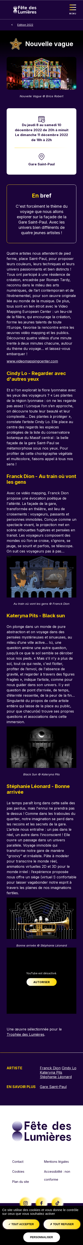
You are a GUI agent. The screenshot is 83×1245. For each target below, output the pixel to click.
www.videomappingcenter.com (32, 361)
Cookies (18, 1171)
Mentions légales (56, 1161)
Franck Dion (50, 1068)
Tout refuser (61, 1224)
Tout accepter (21, 1224)
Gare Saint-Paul (41, 164)
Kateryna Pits (51, 1072)
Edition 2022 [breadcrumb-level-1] (25, 24)
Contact (17, 1161)
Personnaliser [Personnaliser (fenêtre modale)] (41, 1237)
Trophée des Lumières (25, 1034)
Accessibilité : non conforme (57, 1175)
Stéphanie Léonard (56, 1077)
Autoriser (41, 982)
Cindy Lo (69, 1068)
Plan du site (20, 1181)
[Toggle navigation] (72, 10)
